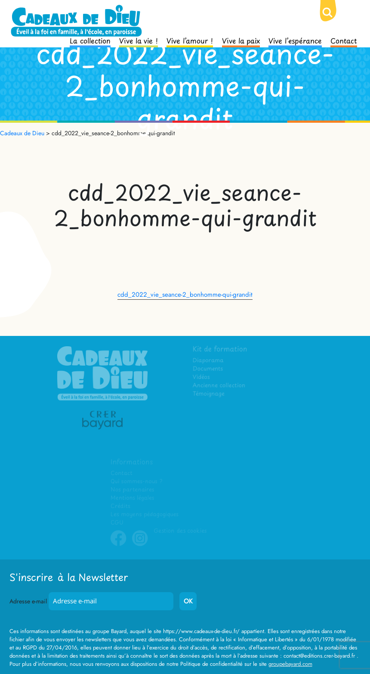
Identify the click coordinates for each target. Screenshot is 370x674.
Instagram (140, 544)
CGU (117, 523)
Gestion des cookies (180, 531)
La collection (90, 40)
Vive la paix (241, 40)
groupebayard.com (290, 664)
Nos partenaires (132, 490)
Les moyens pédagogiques (145, 514)
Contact (343, 40)
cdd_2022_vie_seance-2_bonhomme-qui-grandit (185, 294)
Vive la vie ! (138, 40)
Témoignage (209, 395)
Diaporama (209, 361)
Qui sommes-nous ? (137, 482)
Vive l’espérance (295, 40)
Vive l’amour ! (189, 40)
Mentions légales (132, 498)
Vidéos (202, 378)
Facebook (119, 544)
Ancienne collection (219, 386)
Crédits (121, 506)
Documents (208, 370)
